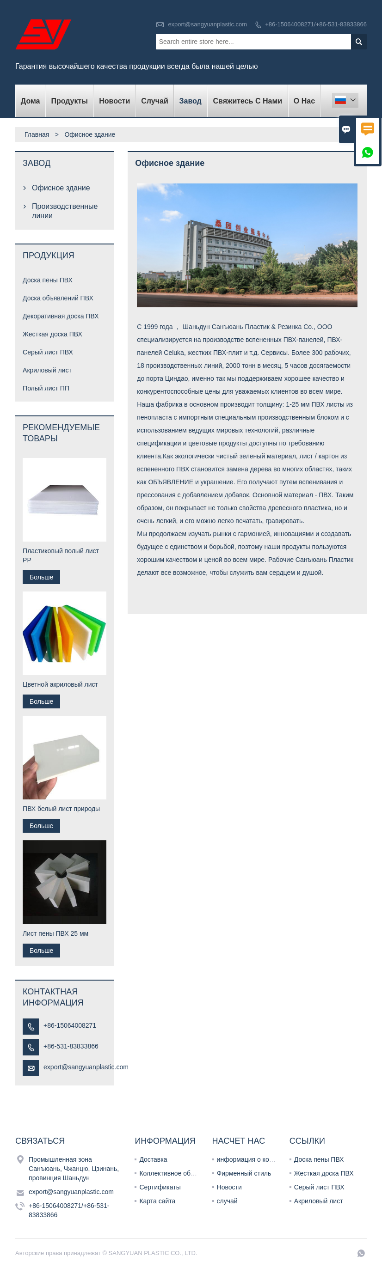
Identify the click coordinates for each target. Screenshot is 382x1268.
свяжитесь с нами (248, 101)
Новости (229, 1187)
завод (190, 101)
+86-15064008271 (69, 1025)
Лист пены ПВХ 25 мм (55, 933)
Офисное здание (61, 188)
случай (154, 101)
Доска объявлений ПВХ (58, 298)
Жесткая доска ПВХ (52, 334)
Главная (37, 134)
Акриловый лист (47, 370)
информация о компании (254, 1159)
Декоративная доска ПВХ (61, 316)
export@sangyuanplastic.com (207, 24)
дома (30, 101)
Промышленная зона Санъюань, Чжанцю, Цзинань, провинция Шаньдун (74, 1169)
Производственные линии (64, 210)
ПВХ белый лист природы (61, 808)
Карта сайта (157, 1201)
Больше (41, 577)
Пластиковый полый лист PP (61, 555)
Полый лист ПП (46, 388)
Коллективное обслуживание (182, 1173)
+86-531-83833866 (71, 1046)
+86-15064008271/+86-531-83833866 (316, 24)
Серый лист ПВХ (48, 352)
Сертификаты (159, 1187)
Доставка (153, 1159)
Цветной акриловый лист (60, 684)
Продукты (69, 101)
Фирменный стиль (244, 1173)
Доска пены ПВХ (48, 280)
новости (114, 101)
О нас (304, 101)
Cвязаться (40, 1141)
